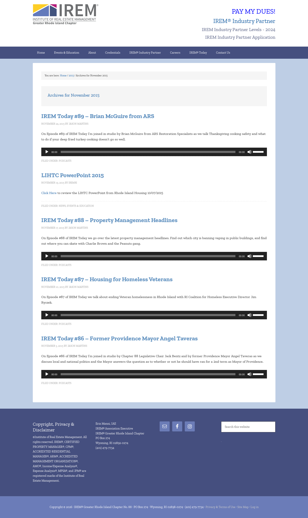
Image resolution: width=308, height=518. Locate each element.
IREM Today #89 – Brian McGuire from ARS (97, 116)
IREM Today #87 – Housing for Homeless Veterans (107, 279)
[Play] (47, 152)
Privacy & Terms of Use (220, 507)
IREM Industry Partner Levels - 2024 (238, 29)
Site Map (243, 507)
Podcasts (65, 160)
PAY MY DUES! (253, 11)
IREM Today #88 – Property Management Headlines (109, 220)
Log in (255, 507)
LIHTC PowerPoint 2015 (72, 175)
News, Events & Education (76, 205)
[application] (154, 152)
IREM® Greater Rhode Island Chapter (69, 15)
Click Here (49, 193)
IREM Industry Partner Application (240, 37)
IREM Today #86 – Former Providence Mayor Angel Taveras (119, 338)
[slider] (148, 152)
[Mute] (249, 152)
